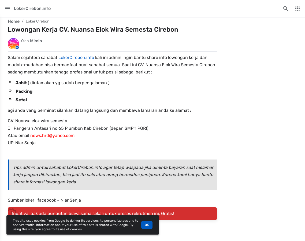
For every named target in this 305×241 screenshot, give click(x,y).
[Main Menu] (7, 8)
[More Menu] (297, 8)
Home (14, 21)
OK (147, 225)
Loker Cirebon (37, 21)
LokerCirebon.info (76, 57)
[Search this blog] (285, 8)
